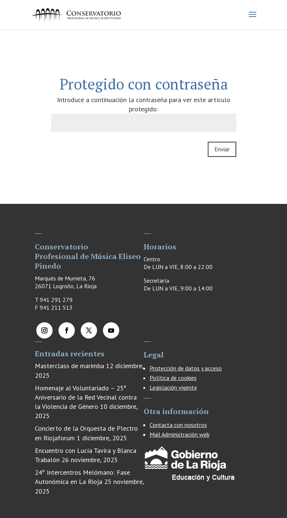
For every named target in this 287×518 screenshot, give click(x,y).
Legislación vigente (173, 387)
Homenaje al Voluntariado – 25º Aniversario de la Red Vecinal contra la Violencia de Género (86, 397)
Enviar (222, 149)
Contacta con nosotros (178, 424)
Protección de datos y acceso (186, 368)
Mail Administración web (180, 434)
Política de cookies (173, 377)
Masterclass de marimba (69, 365)
